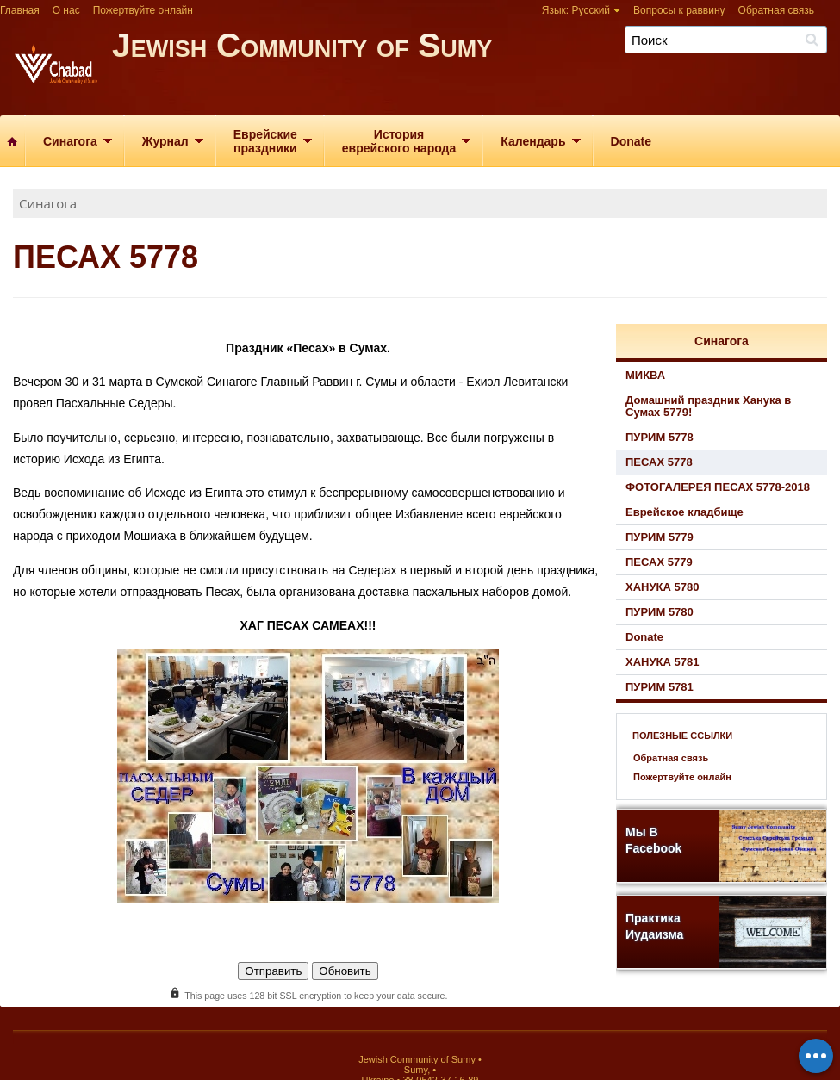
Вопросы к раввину (679, 10)
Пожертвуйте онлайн (143, 10)
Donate (631, 141)
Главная (20, 10)
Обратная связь (776, 10)
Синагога (70, 141)
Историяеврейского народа (399, 141)
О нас (66, 10)
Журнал (165, 141)
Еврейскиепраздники (265, 141)
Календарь (533, 141)
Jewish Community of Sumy (476, 67)
